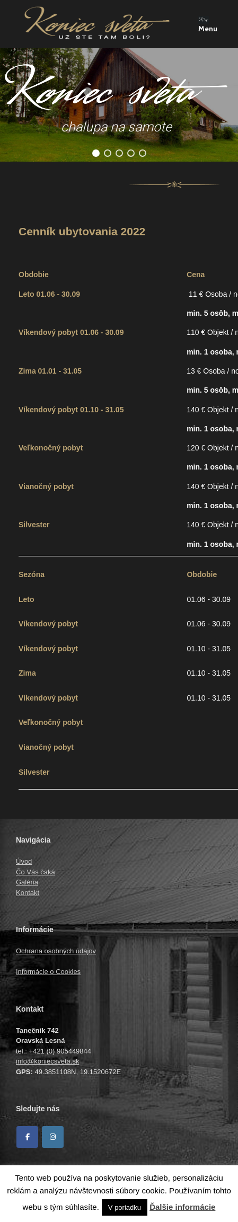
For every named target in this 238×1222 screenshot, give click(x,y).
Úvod (24, 861)
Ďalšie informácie (182, 1206)
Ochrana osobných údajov (56, 951)
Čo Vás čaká (35, 872)
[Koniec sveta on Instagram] (53, 1137)
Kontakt (27, 893)
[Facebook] (27, 1137)
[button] (96, 153)
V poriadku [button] (124, 1207)
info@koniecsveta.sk (47, 1061)
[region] (119, 104)
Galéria (27, 882)
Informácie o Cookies (48, 972)
